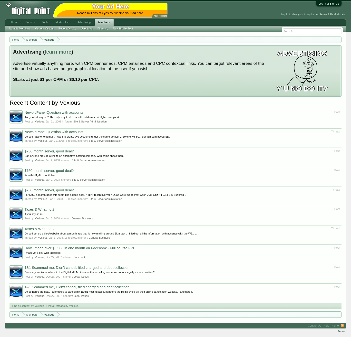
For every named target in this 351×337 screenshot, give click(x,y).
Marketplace (63, 22)
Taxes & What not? (39, 209)
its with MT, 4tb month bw (39, 175)
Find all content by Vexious (28, 305)
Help (326, 325)
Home (14, 22)
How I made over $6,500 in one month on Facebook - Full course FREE (81, 248)
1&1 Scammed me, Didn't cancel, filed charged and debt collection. (77, 268)
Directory (103, 28)
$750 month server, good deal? (49, 151)
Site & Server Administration (90, 121)
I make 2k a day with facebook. (42, 252)
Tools (45, 22)
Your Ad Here (160, 16)
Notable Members (19, 28)
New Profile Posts (123, 28)
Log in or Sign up (329, 3)
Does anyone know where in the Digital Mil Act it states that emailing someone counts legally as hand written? (89, 272)
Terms (341, 331)
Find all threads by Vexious (62, 305)
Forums (30, 22)
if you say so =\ (33, 214)
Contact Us (314, 325)
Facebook (79, 257)
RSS (342, 326)
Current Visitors (44, 28)
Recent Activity (67, 28)
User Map (87, 28)
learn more (58, 52)
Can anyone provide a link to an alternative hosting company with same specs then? (74, 155)
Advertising (84, 22)
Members (104, 22)
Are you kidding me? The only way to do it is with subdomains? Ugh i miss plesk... (72, 117)
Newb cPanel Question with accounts (53, 112)
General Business (82, 218)
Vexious (39, 121)
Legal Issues (81, 276)
